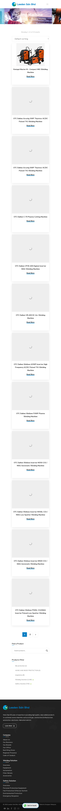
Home (14, 19)
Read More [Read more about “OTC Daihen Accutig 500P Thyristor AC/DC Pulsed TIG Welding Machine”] (30, 175)
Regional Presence (10, 753)
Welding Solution (23, 680)
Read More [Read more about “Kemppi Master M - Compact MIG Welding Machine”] (30, 76)
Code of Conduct (9, 755)
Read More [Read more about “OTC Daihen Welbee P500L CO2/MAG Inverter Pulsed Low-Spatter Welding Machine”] (30, 620)
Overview (6, 765)
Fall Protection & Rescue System (15, 791)
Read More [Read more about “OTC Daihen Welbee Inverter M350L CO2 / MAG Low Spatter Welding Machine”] (30, 519)
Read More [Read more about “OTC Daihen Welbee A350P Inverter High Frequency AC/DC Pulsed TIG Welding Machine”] (30, 374)
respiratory (20, 675)
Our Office (7, 748)
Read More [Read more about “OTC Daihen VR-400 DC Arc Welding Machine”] (30, 322)
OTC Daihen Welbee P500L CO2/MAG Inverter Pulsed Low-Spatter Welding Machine (30, 613)
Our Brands (7, 745)
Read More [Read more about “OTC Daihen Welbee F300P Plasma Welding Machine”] (30, 420)
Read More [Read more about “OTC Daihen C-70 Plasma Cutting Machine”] (30, 221)
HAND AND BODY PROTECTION (27, 670)
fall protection (21, 666)
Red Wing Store (9, 750)
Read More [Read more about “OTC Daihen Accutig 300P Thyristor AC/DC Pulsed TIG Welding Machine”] (30, 125)
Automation (7, 770)
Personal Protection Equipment (14, 788)
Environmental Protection (12, 793)
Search (47, 650)
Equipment (7, 768)
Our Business (8, 742)
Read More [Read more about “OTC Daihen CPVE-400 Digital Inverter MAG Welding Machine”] (30, 273)
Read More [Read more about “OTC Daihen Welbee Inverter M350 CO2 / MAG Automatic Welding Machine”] (30, 470)
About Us (6, 740)
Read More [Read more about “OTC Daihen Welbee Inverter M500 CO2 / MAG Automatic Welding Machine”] (30, 568)
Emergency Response (11, 796)
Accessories (7, 776)
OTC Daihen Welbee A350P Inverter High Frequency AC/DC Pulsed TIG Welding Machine (30, 367)
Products (24, 19)
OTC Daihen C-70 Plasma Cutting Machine (30, 217)
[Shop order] (30, 38)
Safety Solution (22, 684)
